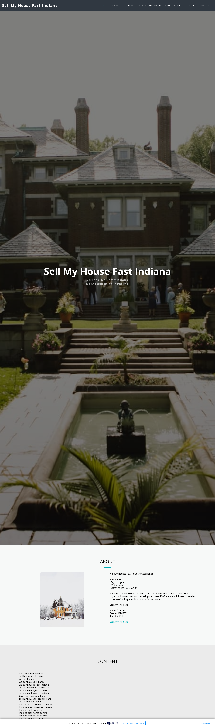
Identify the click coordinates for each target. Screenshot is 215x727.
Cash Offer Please (119, 621)
